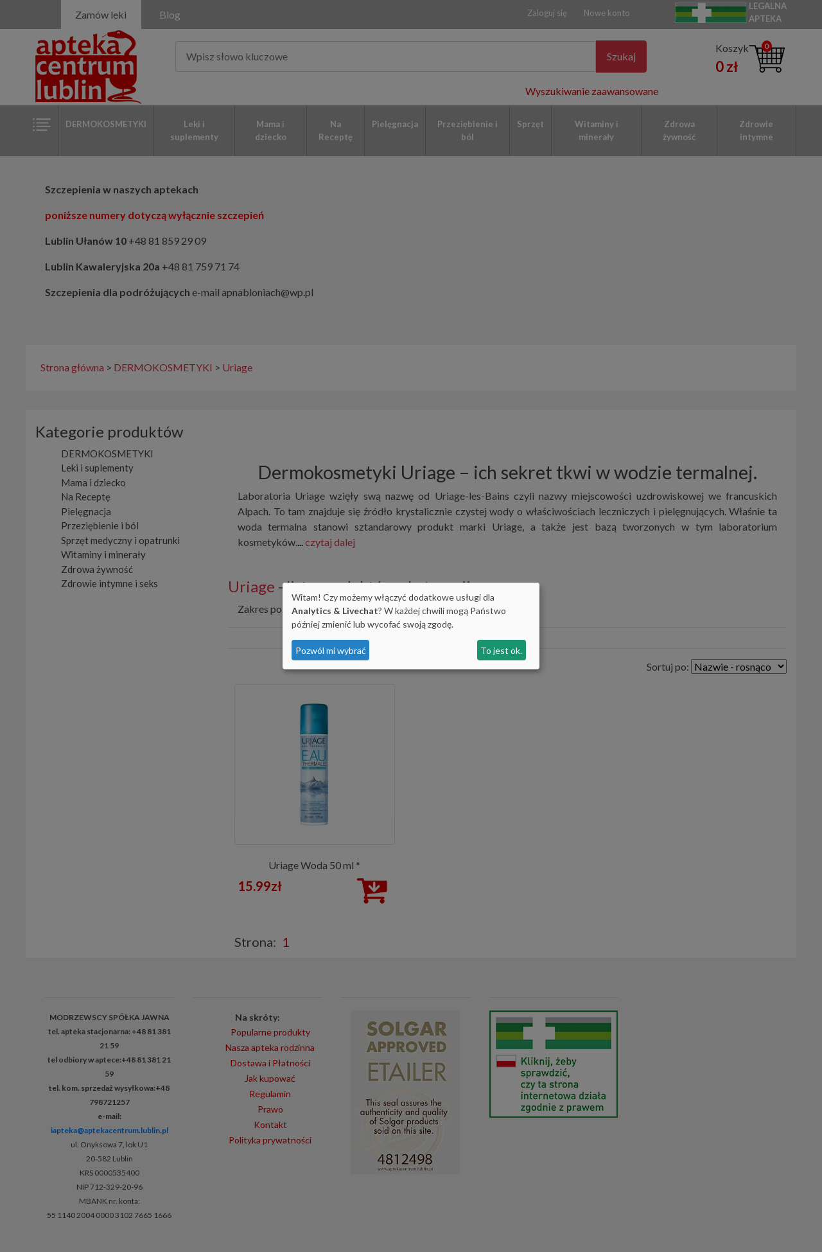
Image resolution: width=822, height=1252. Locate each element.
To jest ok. (501, 650)
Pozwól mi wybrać (330, 650)
